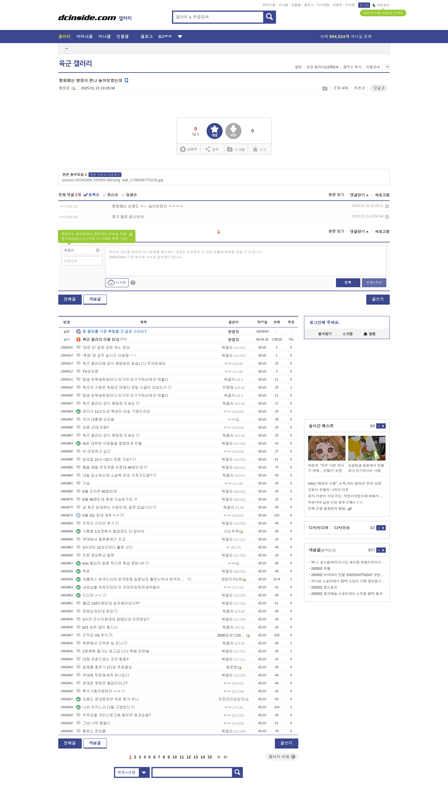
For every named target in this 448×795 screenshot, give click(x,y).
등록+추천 (374, 283)
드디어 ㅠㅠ (89, 595)
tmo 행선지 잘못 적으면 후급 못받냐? (110, 563)
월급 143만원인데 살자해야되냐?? (107, 603)
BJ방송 (165, 36)
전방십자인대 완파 (94, 611)
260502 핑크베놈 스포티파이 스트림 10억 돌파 (347, 594)
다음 (219, 757)
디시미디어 (319, 528)
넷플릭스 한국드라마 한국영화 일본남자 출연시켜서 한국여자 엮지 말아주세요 (131, 579)
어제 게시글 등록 (346, 36)
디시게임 (323, 5)
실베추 (188, 149)
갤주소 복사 (352, 67)
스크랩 (324, 88)
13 (195, 757)
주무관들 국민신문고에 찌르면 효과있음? (113, 715)
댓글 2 (378, 88)
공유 (212, 149)
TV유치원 (87, 371)
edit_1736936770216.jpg (142, 180)
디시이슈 (342, 528)
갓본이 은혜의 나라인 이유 (328, 490)
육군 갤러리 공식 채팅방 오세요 (105, 403)
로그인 (364, 5)
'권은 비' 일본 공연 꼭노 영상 (103, 347)
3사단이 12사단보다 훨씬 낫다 (104, 547)
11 (181, 757)
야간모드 (381, 5)
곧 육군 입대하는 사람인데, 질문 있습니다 (114, 507)
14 (203, 757)
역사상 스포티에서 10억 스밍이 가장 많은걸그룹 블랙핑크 (348, 581)
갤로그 (308, 5)
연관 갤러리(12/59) (323, 67)
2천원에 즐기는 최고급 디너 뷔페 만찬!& (112, 651)
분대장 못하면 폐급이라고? (101, 683)
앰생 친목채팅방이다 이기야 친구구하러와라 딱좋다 (122, 379)
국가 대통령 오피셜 (95, 419)
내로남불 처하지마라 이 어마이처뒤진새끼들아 (118, 587)
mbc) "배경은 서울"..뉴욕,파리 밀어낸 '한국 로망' (345, 484)
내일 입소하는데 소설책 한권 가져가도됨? (114, 475)
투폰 (83, 571)
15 (209, 757)
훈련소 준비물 (91, 731)
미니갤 (283, 5)
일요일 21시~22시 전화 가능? (104, 459)
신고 (260, 149)
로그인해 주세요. (324, 322)
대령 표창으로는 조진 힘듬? (102, 659)
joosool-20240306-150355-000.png (91, 180)
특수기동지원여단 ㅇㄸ (98, 691)
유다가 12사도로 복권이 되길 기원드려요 (113, 411)
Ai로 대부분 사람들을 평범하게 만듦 (109, 443)
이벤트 (337, 5)
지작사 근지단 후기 (95, 523)
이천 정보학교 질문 (95, 555)
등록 (347, 283)
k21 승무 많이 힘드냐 (97, 627)
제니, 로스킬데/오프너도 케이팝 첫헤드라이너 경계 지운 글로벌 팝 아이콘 (348, 562)
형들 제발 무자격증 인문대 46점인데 (109, 467)
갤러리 (64, 36)
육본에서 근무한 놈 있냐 (99, 643)
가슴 (83, 483)
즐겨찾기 (325, 334)
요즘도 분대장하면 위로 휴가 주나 (107, 699)
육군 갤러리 (75, 63)
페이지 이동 (282, 756)
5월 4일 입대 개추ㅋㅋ (97, 515)
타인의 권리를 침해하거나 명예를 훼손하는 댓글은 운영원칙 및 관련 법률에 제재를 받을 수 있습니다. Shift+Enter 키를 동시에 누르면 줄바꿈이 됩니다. (186, 254)
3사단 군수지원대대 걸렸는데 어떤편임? (112, 619)
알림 (369, 334)
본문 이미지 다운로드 (105, 174)
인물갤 (296, 5)
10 (174, 757)
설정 (298, 67)
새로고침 (382, 195)
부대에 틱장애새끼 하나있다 (102, 675)
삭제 (387, 206)
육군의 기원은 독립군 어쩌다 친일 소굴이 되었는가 (121, 387)
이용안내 (373, 67)
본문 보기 (336, 195)
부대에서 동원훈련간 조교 (100, 539)
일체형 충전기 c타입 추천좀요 (104, 667)
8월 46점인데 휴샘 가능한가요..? (106, 499)
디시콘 (350, 5)
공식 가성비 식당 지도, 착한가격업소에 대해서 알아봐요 (347, 496)
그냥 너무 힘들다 (93, 723)
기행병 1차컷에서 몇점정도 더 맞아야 (110, 531)
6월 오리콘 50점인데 (96, 491)
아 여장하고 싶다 (93, 451)
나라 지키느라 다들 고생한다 (103, 707)
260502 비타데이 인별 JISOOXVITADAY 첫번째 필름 (348, 575)
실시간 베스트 (321, 426)
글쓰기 (378, 299)
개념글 (95, 299)
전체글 (70, 299)
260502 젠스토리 (324, 587)
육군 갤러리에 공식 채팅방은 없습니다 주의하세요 (121, 363)
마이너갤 (269, 5)
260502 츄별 (320, 569)
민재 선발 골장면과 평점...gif (330, 509)
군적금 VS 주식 (92, 635)
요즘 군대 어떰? (92, 427)
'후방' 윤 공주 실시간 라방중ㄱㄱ (106, 355)
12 (189, 757)
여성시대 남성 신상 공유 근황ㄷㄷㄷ (335, 502)
